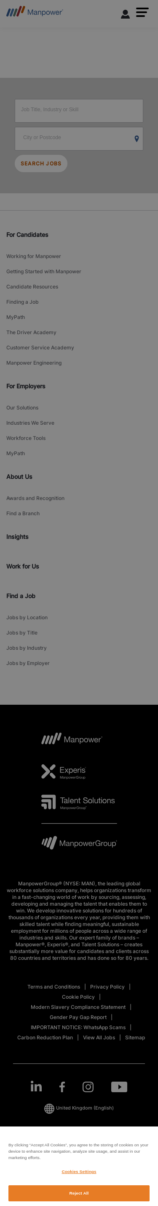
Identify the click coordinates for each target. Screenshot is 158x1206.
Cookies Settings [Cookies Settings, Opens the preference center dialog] (79, 1180)
